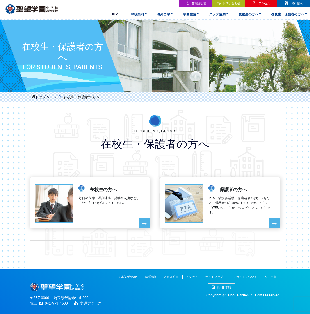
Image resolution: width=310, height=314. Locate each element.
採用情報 (221, 287)
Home (116, 14)
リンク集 (270, 276)
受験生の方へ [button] (248, 14)
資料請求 (297, 3)
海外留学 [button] (163, 14)
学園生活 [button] (189, 14)
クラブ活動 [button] (217, 14)
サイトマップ (214, 276)
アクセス (264, 3)
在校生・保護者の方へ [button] (287, 14)
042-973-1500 (52, 303)
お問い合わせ (231, 3)
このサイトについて (244, 276)
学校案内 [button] (137, 14)
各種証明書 (198, 3)
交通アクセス (91, 303)
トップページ (46, 96)
